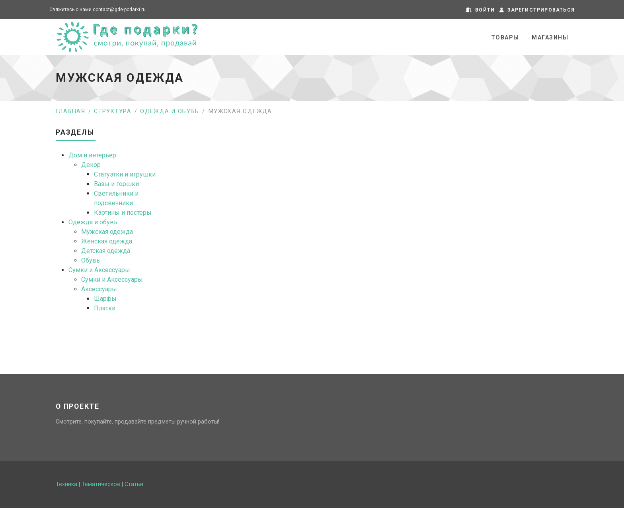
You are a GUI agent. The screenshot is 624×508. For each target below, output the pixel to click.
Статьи (134, 484)
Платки (104, 308)
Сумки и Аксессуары (99, 270)
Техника (66, 484)
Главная (70, 111)
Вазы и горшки (116, 184)
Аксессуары (99, 289)
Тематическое (101, 484)
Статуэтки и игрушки (125, 174)
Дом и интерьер (92, 155)
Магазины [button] (550, 37)
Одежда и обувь (169, 111)
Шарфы (105, 298)
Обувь (90, 260)
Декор (91, 165)
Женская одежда (106, 241)
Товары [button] (505, 37)
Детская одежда (105, 251)
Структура (112, 111)
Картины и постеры (123, 212)
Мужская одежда (107, 231)
